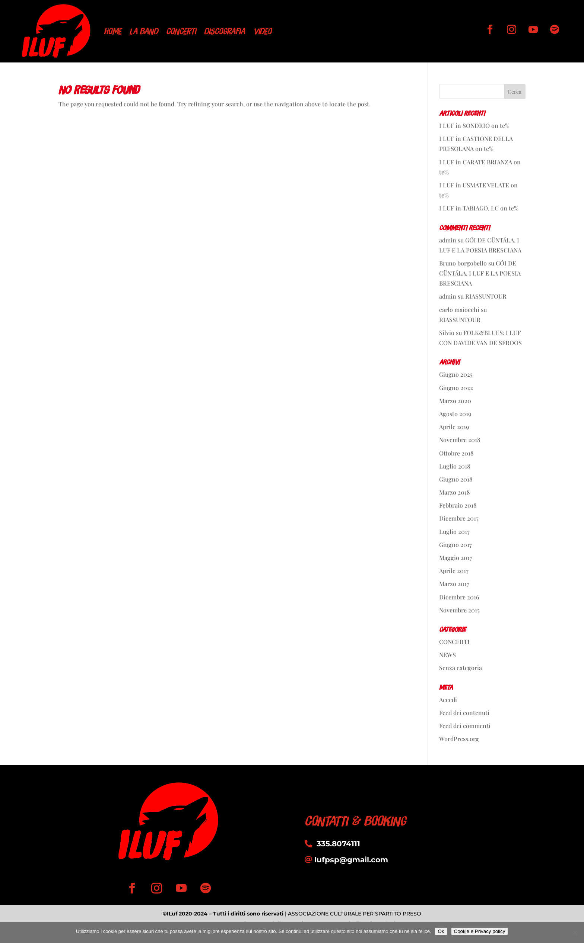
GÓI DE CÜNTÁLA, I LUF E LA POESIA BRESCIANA (480, 273)
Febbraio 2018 (458, 505)
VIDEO (262, 31)
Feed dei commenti (465, 726)
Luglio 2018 (454, 466)
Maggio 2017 (455, 557)
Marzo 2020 (455, 401)
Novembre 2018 (459, 440)
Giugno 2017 (455, 544)
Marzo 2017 (454, 584)
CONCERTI (181, 31)
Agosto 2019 (455, 414)
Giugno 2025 (456, 374)
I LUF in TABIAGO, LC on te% (478, 208)
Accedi (448, 700)
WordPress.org (459, 739)
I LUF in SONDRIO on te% (474, 125)
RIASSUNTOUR (486, 296)
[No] (574, 932)
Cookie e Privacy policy (479, 931)
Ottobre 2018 (456, 453)
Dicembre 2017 (459, 518)
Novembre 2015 (459, 610)
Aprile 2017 (454, 571)
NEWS (447, 655)
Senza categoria (460, 668)
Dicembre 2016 (459, 597)
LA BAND (144, 31)
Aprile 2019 (454, 427)
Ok (441, 931)
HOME (112, 31)
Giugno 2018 (456, 479)
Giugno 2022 (456, 388)
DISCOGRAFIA (224, 31)
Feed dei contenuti (464, 713)
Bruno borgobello (463, 263)
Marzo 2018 (454, 492)
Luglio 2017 (454, 531)
